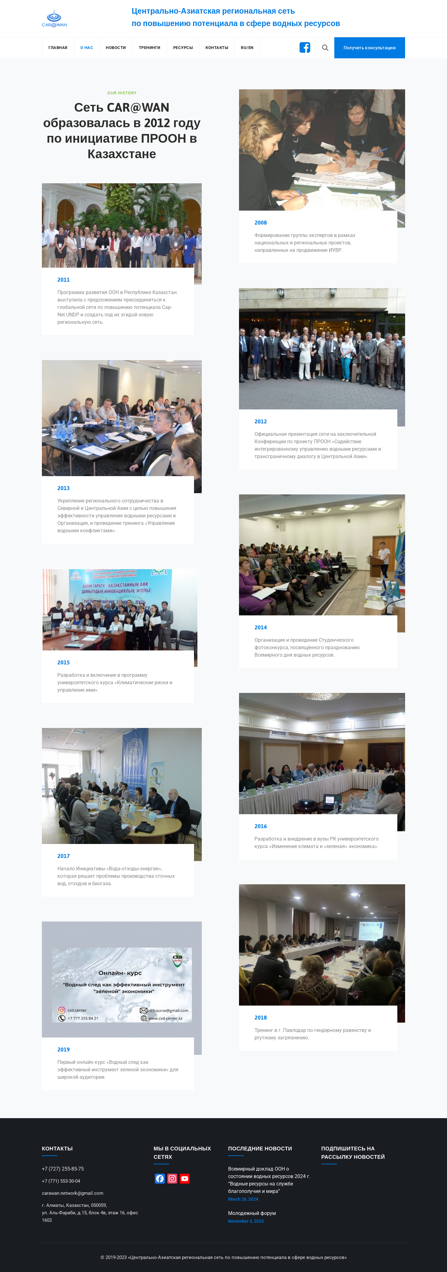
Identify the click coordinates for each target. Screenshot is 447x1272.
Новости (116, 47)
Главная (58, 47)
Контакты (216, 47)
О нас (86, 47)
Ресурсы (183, 47)
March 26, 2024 (243, 1199)
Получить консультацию (370, 48)
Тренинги (149, 47)
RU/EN (247, 47)
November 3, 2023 (246, 1221)
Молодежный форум (252, 1213)
